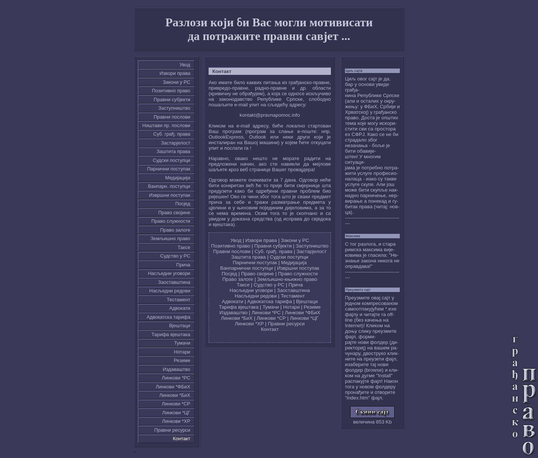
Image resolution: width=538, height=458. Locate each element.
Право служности (170, 221)
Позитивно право (171, 90)
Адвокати (179, 308)
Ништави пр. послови (166, 125)
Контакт (181, 438)
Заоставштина (174, 282)
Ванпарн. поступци (169, 186)
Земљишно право (170, 238)
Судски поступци (171, 160)
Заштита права (173, 151)
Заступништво (174, 108)
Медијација (177, 177)
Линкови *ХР (176, 421)
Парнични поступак (168, 169)
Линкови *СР (176, 403)
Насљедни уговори (169, 273)
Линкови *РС (176, 378)
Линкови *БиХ (174, 395)
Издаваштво (176, 369)
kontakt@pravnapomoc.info (270, 115)
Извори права (175, 73)
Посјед (182, 203)
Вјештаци (179, 325)
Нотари (182, 352)
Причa (183, 265)
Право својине (174, 212)
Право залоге (175, 230)
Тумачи (182, 343)
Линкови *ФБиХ (173, 386)
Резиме (182, 360)
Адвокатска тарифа (168, 317)
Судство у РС (175, 256)
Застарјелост (175, 143)
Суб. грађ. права (171, 134)
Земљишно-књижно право (287, 279)
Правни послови (172, 117)
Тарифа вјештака (171, 334)
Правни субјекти (172, 99)
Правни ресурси (172, 430)
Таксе (183, 247)
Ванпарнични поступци (246, 268)
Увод (185, 64)
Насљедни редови (169, 290)
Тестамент (178, 299)
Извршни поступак (169, 195)
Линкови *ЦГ (176, 412)
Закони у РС (176, 82)
